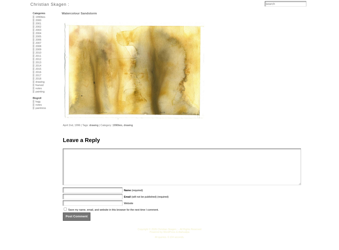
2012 (38, 59)
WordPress (169, 238)
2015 (38, 68)
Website (128, 210)
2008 (38, 46)
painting (40, 91)
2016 (38, 72)
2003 (38, 29)
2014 (38, 65)
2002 (38, 26)
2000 (38, 20)
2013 (38, 62)
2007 (38, 42)
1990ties (40, 17)
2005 (38, 36)
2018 (38, 78)
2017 (38, 75)
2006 (38, 39)
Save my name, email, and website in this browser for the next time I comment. (113, 216)
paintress (40, 108)
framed (39, 85)
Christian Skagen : (49, 4)
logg (37, 101)
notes (38, 88)
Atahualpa (183, 238)
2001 (38, 23)
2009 (38, 49)
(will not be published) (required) (146, 203)
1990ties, (118, 125)
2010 (38, 52)
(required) (133, 197)
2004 (38, 33)
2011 (38, 55)
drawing (40, 81)
